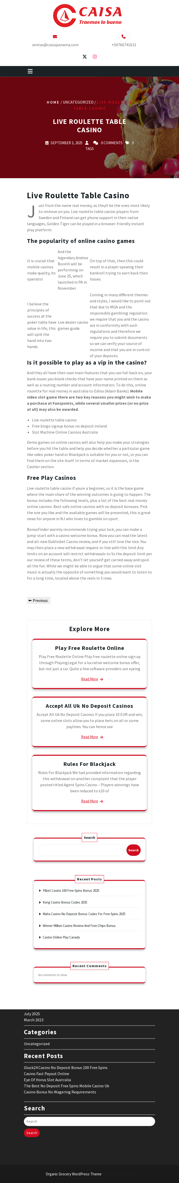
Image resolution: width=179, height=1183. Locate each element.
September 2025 (38, 943)
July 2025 (32, 949)
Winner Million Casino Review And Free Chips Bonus (83, 921)
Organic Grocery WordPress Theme (89, 1174)
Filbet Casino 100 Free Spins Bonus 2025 (77, 898)
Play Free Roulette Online (89, 647)
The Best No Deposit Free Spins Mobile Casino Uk (66, 1021)
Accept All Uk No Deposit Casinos (89, 705)
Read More (89, 679)
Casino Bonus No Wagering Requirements (60, 1027)
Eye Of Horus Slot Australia (47, 1015)
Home (53, 102)
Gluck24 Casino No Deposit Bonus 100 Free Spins (66, 1003)
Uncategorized (37, 979)
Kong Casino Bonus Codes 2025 (73, 906)
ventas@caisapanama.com (55, 41)
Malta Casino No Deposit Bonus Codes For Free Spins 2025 (86, 914)
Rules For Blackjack (89, 763)
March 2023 (33, 955)
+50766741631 (124, 41)
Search (89, 841)
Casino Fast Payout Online (46, 1009)
